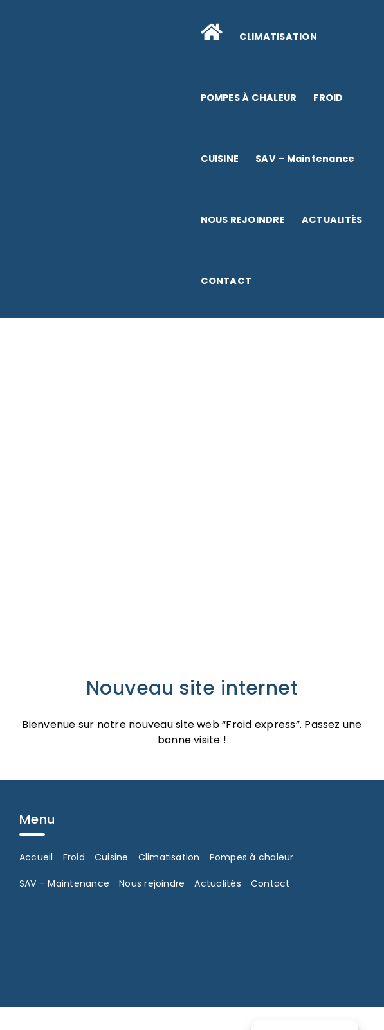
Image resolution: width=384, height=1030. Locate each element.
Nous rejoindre (152, 883)
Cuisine (112, 857)
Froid (74, 857)
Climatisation (169, 857)
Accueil (36, 857)
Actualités (217, 883)
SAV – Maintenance (64, 883)
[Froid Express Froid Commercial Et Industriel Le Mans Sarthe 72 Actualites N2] (192, 445)
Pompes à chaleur (252, 857)
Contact (270, 883)
